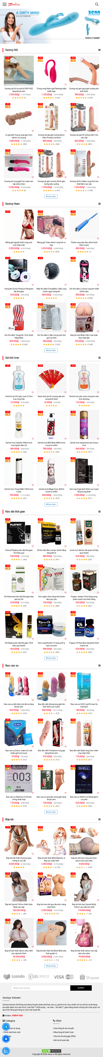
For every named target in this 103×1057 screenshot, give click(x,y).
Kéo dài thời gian (15, 511)
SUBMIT (81, 988)
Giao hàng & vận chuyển (64, 1028)
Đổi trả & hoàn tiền (61, 1040)
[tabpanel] (51, 26)
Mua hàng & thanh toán (64, 1032)
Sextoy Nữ (11, 50)
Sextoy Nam (12, 203)
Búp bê (9, 819)
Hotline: (14, 1015)
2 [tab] (53, 41)
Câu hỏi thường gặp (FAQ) (65, 1036)
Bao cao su (11, 665)
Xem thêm (51, 197)
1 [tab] (50, 41)
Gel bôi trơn (12, 357)
